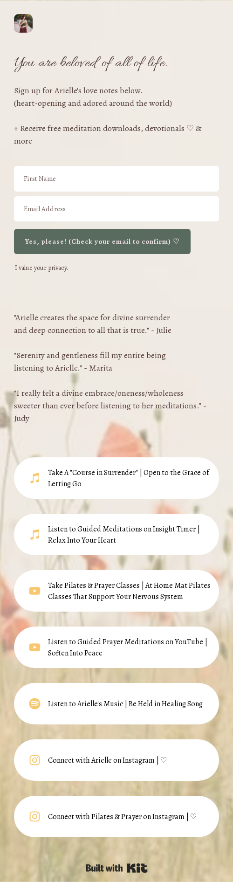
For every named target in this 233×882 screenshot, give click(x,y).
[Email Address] (116, 209)
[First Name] (116, 179)
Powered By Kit (117, 868)
